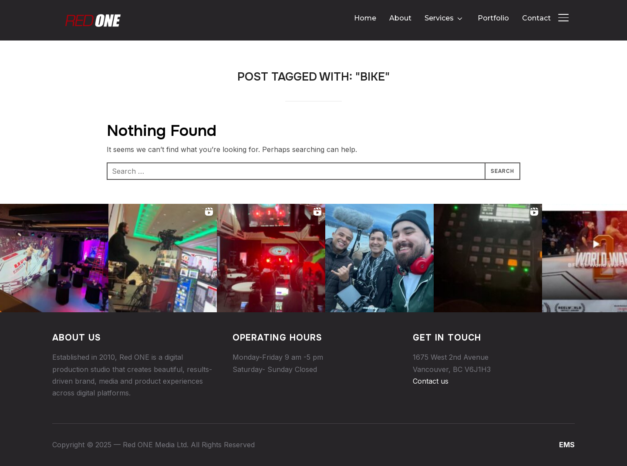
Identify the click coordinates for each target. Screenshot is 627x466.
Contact (536, 18)
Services (439, 18)
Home (365, 18)
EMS (567, 444)
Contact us (430, 381)
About (400, 18)
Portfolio (493, 18)
